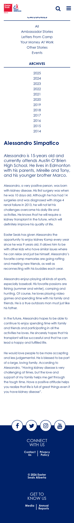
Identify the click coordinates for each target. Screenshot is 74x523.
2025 (37, 73)
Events (37, 53)
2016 (37, 120)
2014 (37, 131)
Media (29, 505)
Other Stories (37, 47)
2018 (37, 110)
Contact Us (30, 453)
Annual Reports (43, 507)
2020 (37, 99)
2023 (37, 83)
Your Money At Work (37, 42)
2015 (37, 126)
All (37, 26)
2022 (37, 89)
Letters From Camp (37, 37)
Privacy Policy (45, 453)
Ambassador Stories (37, 31)
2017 (37, 115)
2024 (37, 78)
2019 (37, 105)
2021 (37, 94)
